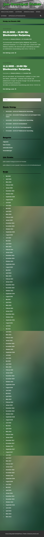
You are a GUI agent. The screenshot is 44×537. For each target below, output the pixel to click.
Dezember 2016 (10, 469)
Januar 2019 (9, 405)
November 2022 (10, 287)
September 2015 (10, 505)
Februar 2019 (9, 402)
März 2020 (8, 367)
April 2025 (8, 211)
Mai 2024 (8, 240)
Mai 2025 (8, 208)
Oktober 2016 (9, 475)
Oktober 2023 (9, 261)
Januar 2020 (9, 372)
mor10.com (36, 533)
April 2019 (8, 396)
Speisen (38, 11)
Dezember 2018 (10, 408)
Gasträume (18, 11)
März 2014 (8, 516)
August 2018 (9, 419)
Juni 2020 (8, 358)
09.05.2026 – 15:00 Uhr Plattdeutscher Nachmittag (19, 111)
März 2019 (8, 399)
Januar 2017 (9, 466)
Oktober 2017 (9, 446)
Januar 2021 (9, 340)
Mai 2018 (8, 425)
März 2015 (8, 513)
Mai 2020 (8, 361)
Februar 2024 (9, 249)
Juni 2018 (8, 422)
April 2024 (8, 243)
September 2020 (10, 352)
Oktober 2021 (9, 317)
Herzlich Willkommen (7, 11)
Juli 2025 (8, 202)
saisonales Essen (8, 147)
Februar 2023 (9, 279)
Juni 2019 (8, 390)
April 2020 (8, 364)
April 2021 (8, 331)
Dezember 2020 (10, 343)
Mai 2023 (8, 270)
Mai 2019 (8, 393)
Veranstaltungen (29, 11)
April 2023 (8, 273)
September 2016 (10, 478)
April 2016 (8, 490)
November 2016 (10, 472)
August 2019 (9, 387)
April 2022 (8, 302)
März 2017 (8, 461)
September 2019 (10, 384)
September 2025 (10, 196)
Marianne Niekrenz (15, 39)
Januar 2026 (9, 188)
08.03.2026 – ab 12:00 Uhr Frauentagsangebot (18, 127)
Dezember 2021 (10, 314)
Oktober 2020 (9, 349)
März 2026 (8, 182)
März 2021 (8, 334)
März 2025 (8, 214)
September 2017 (10, 449)
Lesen (9, 53)
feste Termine (6, 144)
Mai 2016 (8, 487)
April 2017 (8, 458)
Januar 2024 (9, 252)
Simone (29, 533)
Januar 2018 (9, 437)
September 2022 (10, 293)
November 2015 (10, 499)
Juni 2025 (8, 205)
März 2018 (8, 431)
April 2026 (8, 179)
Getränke (4, 15)
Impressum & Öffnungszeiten (17, 15)
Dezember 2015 (10, 496)
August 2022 (9, 296)
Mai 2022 (8, 299)
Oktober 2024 (9, 229)
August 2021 (9, 323)
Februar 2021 (9, 337)
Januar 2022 (9, 311)
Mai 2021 (8, 328)
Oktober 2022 (9, 290)
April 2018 (8, 428)
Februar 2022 (9, 308)
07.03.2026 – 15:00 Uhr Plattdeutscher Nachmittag (19, 130)
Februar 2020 (9, 370)
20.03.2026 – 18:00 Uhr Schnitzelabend (16, 123)
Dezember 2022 (10, 284)
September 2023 (10, 264)
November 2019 (10, 378)
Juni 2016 (8, 484)
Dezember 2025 (10, 190)
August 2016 (9, 481)
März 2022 (8, 305)
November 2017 (10, 443)
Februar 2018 (9, 434)
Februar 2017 (9, 463)
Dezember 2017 (10, 440)
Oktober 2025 (9, 193)
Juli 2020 (8, 355)
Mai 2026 (8, 176)
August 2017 (9, 452)
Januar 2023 (9, 281)
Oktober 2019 (9, 381)
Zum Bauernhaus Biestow (22, 4)
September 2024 (10, 232)
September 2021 (10, 320)
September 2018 (10, 417)
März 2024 (8, 246)
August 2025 (9, 199)
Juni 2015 (8, 508)
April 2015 (8, 510)
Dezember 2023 (10, 255)
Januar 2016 (9, 493)
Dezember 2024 (10, 223)
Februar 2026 (9, 185)
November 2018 (10, 411)
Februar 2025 (9, 217)
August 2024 (9, 235)
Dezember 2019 (10, 375)
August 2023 (9, 267)
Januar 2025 (9, 220)
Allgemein (5, 141)
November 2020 (10, 346)
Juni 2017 (8, 455)
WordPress (19, 533)
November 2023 (10, 258)
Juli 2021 (8, 326)
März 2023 (8, 276)
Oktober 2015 (9, 502)
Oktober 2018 (9, 414)
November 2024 (10, 226)
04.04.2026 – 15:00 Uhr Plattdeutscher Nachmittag (19, 120)
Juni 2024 (8, 237)
